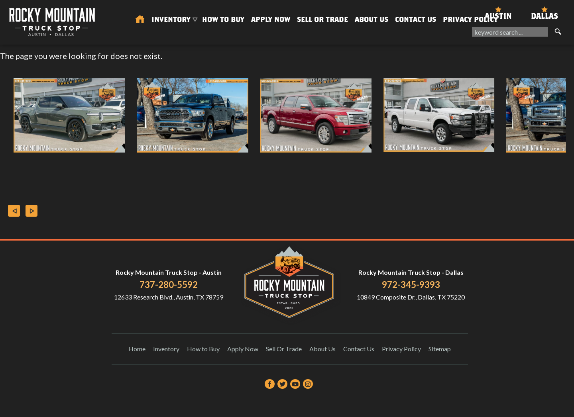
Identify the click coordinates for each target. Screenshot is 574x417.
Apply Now (242, 348)
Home (136, 348)
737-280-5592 (169, 284)
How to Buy (223, 19)
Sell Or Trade (322, 19)
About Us (322, 348)
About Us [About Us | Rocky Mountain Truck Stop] (371, 19)
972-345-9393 (411, 284)
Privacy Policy (470, 19)
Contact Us (358, 348)
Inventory (166, 348)
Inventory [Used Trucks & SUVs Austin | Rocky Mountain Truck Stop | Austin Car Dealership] (171, 19)
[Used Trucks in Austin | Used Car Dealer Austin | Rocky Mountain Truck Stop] (140, 19)
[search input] (510, 32)
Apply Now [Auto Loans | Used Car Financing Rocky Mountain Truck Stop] (270, 19)
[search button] (557, 32)
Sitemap (440, 348)
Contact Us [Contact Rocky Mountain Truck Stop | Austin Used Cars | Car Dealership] (415, 19)
